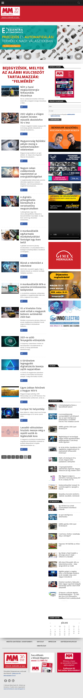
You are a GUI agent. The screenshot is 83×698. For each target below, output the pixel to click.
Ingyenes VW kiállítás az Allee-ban (69, 545)
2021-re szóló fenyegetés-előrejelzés (32, 339)
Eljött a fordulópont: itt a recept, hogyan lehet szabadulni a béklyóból (67, 460)
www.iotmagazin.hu (20, 689)
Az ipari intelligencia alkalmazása (66, 516)
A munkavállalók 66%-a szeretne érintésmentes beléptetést (33, 287)
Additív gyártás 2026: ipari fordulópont (67, 428)
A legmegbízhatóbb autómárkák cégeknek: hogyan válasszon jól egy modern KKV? (69, 469)
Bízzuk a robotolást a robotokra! (31, 264)
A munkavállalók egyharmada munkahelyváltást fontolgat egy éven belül (30, 237)
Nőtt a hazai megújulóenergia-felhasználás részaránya (30, 91)
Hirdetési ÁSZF (41, 646)
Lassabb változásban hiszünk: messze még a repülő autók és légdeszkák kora (32, 432)
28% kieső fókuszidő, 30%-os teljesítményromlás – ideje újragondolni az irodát (69, 564)
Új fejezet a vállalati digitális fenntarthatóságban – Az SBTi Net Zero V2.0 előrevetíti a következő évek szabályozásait (69, 595)
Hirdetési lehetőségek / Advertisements (19, 641)
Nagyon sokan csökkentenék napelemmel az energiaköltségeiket (31, 172)
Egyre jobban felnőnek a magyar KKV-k (32, 389)
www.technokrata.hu (9, 689)
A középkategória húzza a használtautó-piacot (67, 406)
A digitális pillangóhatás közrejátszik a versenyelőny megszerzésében (29, 203)
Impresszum (52, 641)
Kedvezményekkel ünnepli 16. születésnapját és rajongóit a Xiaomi (69, 487)
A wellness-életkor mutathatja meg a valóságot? (69, 535)
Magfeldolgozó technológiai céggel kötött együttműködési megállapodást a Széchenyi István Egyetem (69, 439)
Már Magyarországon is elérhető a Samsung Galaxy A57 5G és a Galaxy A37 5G (69, 478)
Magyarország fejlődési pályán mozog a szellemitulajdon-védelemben (32, 145)
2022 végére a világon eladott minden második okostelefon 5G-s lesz (32, 118)
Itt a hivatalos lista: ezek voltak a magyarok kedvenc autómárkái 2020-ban (32, 312)
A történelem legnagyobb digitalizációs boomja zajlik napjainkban (32, 365)
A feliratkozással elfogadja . (61, 115)
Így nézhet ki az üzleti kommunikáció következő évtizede (67, 507)
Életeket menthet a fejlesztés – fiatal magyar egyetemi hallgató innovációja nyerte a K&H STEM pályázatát (70, 584)
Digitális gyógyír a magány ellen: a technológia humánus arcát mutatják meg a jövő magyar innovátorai (69, 574)
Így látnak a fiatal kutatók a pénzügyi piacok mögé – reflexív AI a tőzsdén (68, 555)
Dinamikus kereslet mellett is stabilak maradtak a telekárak (69, 495)
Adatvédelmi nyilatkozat (69, 641)
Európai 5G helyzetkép (32, 409)
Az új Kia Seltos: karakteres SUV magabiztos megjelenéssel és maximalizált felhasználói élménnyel (70, 450)
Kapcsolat (40, 641)
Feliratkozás (55, 119)
